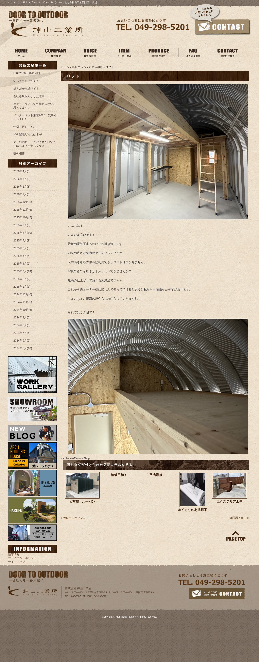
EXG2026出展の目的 (26, 73)
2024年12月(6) (22, 294)
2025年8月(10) (22, 232)
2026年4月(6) (21, 171)
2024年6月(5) (21, 340)
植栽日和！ (119, 475)
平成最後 (155, 475)
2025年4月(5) (21, 263)
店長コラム (79, 67)
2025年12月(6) (22, 202)
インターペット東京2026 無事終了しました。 (34, 117)
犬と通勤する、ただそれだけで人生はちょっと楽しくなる (34, 143)
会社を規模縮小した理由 (29, 96)
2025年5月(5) (21, 255)
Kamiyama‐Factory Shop (75, 458)
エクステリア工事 (229, 501)
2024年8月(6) (21, 325)
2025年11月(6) (22, 209)
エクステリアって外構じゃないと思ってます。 (34, 105)
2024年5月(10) (22, 348)
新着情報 (13, 554)
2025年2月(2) (21, 279)
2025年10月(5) (22, 217)
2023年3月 (96, 67)
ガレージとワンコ (74, 517)
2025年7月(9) (21, 240)
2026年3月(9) (21, 178)
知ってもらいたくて (26, 80)
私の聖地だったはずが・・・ (31, 134)
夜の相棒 (19, 153)
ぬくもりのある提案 (192, 509)
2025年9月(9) (21, 225)
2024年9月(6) (21, 317)
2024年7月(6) (21, 332)
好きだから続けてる (26, 88)
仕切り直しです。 (24, 126)
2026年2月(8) (21, 186)
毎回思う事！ (237, 517)
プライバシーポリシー (22, 558)
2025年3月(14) (22, 271)
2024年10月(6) (22, 309)
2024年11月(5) (22, 302)
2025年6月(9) (21, 248)
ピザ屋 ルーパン (82, 501)
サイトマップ (16, 561)
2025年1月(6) (21, 286)
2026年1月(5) (21, 194)
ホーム (65, 67)
